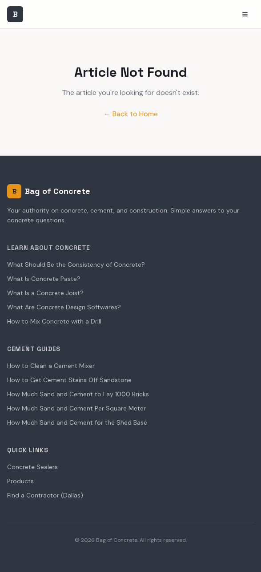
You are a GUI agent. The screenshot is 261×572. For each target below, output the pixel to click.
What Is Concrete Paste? (43, 279)
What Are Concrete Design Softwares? (64, 307)
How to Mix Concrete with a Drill (54, 321)
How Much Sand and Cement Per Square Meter (76, 408)
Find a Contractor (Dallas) (45, 495)
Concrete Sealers (32, 467)
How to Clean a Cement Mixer (51, 366)
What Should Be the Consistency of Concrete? (76, 264)
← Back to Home (131, 113)
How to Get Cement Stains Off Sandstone (69, 380)
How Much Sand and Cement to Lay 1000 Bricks (78, 394)
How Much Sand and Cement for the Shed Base (77, 422)
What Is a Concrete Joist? (45, 293)
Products (20, 481)
